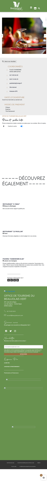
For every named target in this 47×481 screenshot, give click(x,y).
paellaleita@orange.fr (16, 83)
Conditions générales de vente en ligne (25, 473)
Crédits (38, 473)
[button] (39, 8)
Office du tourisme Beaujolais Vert (14, 116)
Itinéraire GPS (13, 91)
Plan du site (13, 477)
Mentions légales (10, 473)
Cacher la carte (12, 126)
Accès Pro (7, 373)
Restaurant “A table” (11, 204)
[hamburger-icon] (31, 8)
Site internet (13, 87)
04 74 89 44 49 (14, 75)
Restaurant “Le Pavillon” (13, 231)
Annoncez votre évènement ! (12, 377)
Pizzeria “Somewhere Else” (13, 259)
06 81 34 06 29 (14, 79)
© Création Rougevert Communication (28, 477)
